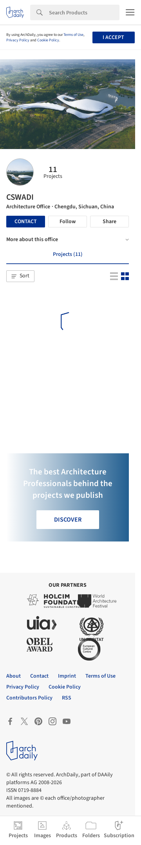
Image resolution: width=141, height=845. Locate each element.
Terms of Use (73, 34)
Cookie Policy (48, 40)
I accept (113, 37)
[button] (20, 276)
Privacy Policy (17, 40)
